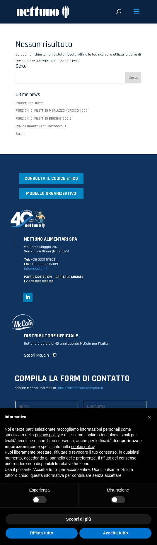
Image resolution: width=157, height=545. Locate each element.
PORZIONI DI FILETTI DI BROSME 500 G (43, 118)
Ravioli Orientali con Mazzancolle (41, 126)
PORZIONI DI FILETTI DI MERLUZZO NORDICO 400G (52, 110)
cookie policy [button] (82, 446)
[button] (149, 417)
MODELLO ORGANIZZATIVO (51, 193)
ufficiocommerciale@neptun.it (80, 388)
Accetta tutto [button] (115, 533)
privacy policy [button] (47, 434)
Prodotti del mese (29, 103)
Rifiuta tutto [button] (41, 533)
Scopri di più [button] (78, 519)
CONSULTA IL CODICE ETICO (51, 178)
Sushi (20, 134)
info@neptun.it (35, 268)
